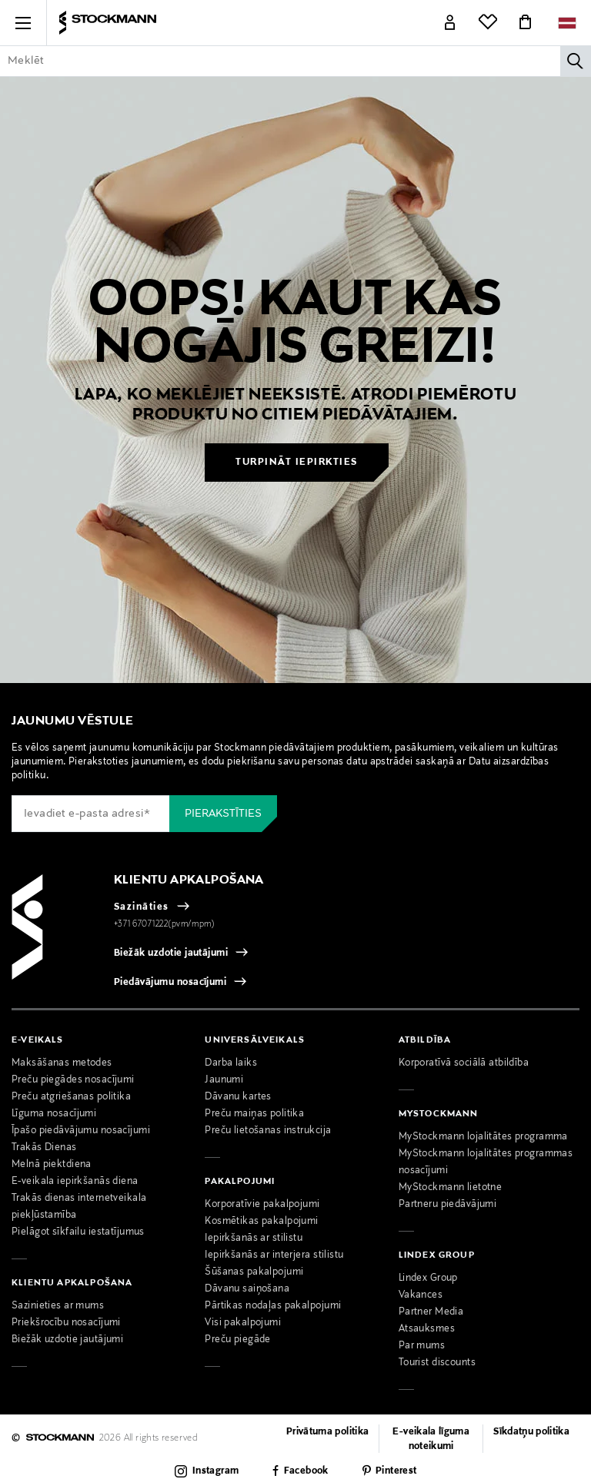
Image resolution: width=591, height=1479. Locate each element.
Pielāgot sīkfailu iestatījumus (78, 1232)
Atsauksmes (427, 1329)
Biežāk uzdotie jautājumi (171, 953)
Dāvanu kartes (238, 1097)
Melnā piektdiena (52, 1164)
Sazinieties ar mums (58, 1306)
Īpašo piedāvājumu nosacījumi (81, 1131)
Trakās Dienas (44, 1147)
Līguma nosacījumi (54, 1114)
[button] (23, 23)
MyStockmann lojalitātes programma (483, 1137)
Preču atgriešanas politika (71, 1097)
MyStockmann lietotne (451, 1187)
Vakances (420, 1295)
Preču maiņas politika (254, 1114)
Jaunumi (224, 1080)
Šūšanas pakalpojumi (254, 1272)
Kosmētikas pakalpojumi (261, 1221)
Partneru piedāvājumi (448, 1204)
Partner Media (431, 1312)
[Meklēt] (575, 60)
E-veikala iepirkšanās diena (75, 1181)
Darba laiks (231, 1063)
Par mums (422, 1346)
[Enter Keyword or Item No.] (295, 60)
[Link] (450, 23)
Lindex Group (428, 1278)
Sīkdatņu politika (531, 1432)
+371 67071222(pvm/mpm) (164, 924)
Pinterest (396, 1471)
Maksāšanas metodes (62, 1063)
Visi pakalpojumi (243, 1323)
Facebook (306, 1471)
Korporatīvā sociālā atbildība (464, 1063)
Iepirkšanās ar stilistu (253, 1238)
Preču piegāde (238, 1340)
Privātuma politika (327, 1432)
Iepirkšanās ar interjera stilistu (274, 1255)
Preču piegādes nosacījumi (73, 1080)
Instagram (215, 1471)
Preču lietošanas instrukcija (268, 1131)
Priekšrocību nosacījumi (66, 1323)
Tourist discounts (437, 1363)
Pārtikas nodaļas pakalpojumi (273, 1306)
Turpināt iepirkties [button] (296, 462)
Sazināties (141, 907)
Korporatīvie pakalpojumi (262, 1204)
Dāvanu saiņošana (247, 1289)
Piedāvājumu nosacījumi (170, 982)
